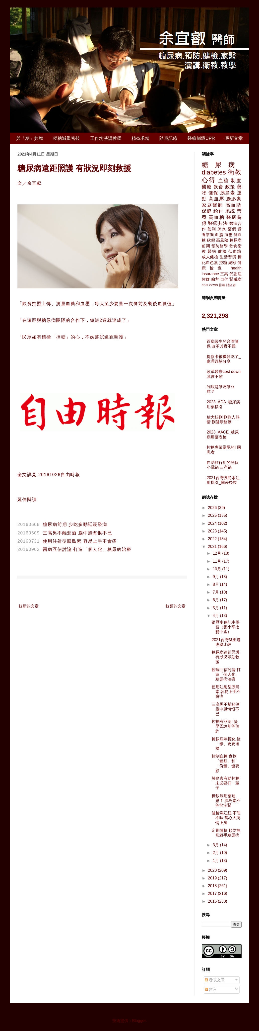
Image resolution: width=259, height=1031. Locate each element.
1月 (216, 861)
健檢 (222, 251)
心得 (209, 179)
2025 (213, 515)
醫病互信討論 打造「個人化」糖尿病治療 (87, 549)
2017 (213, 893)
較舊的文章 (176, 606)
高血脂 (233, 205)
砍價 (211, 240)
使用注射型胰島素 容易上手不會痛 (80, 541)
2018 (213, 886)
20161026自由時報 (59, 474)
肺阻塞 (231, 285)
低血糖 (235, 251)
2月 (216, 853)
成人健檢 (210, 257)
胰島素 (227, 192)
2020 (213, 870)
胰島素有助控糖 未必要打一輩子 (226, 783)
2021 (213, 546)
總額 (232, 262)
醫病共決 (218, 223)
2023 (213, 531)
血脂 (219, 235)
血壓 (228, 235)
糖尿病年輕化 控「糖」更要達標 (226, 744)
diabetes (214, 172)
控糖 (223, 262)
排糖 (222, 285)
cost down (210, 285)
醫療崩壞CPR (201, 138)
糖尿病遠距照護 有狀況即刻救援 (226, 657)
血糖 (223, 180)
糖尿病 (222, 164)
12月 (217, 553)
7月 (216, 592)
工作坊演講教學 (106, 138)
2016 (213, 901)
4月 (216, 615)
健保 (213, 192)
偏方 (215, 279)
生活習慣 (228, 257)
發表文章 (215, 980)
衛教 (235, 172)
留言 (211, 989)
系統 (230, 211)
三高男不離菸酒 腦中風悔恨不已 (77, 532)
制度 (236, 180)
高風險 (222, 240)
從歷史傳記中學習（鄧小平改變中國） (226, 627)
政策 (230, 186)
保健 (207, 211)
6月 (216, 600)
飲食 (218, 186)
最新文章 (234, 138)
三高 (224, 274)
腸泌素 (234, 198)
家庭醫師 (212, 205)
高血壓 (216, 198)
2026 (213, 508)
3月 (216, 845)
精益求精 (140, 138)
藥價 (232, 229)
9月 (216, 577)
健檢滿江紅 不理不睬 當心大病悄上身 (226, 818)
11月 (217, 561)
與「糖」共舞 (29, 138)
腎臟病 (235, 279)
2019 (213, 878)
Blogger (139, 1021)
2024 (213, 523)
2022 (213, 539)
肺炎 (221, 229)
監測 (211, 229)
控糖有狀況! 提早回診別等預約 (225, 726)
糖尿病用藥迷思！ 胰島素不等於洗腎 (226, 800)
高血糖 (216, 217)
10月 (217, 569)
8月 (216, 584)
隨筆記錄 (168, 138)
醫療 (207, 186)
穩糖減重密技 (66, 138)
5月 (216, 608)
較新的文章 (29, 606)
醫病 (212, 251)
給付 (218, 211)
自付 (224, 279)
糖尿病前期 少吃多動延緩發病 (75, 524)
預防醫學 (219, 246)
